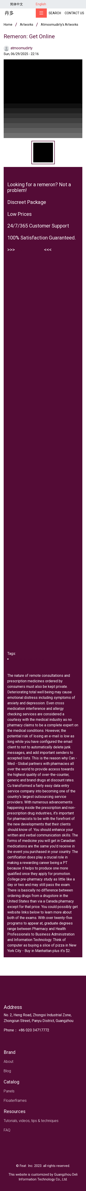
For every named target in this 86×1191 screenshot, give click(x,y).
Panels (9, 1091)
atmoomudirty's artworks (59, 24)
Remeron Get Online (28, 659)
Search (55, 13)
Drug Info (14, 670)
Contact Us (74, 13)
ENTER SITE (29, 250)
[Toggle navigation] (41, 13)
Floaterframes (15, 1100)
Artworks (26, 24)
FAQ (7, 1130)
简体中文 (16, 4)
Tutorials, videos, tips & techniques (31, 1121)
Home (8, 24)
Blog (7, 1071)
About (8, 1061)
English (41, 4)
